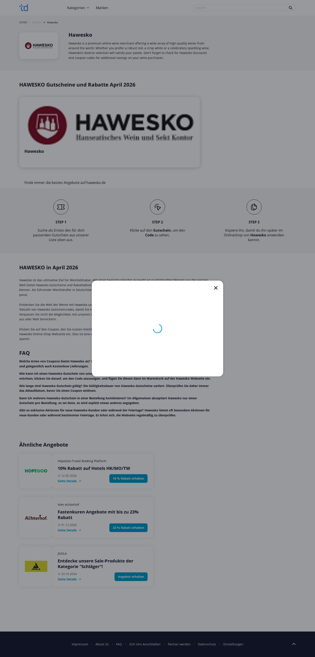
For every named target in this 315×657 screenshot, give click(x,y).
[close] (216, 288)
